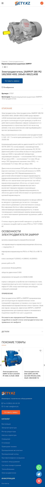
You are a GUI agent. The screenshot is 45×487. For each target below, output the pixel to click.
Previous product (2, 67)
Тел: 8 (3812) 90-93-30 (11, 403)
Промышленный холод (10, 454)
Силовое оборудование (11, 462)
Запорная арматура (9, 428)
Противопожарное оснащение (13, 458)
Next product (7, 67)
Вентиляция (6, 424)
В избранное (9, 87)
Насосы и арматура (9, 435)
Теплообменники (8, 469)
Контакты (5, 483)
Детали (5, 331)
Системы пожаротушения (11, 465)
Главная (4, 61)
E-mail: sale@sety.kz (10, 406)
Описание (7, 108)
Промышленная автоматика (12, 450)
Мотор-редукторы (9, 431)
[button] (12, 80)
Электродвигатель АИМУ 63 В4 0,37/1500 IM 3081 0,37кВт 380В (11, 374)
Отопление (6, 443)
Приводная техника (9, 446)
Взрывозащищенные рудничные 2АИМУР (17, 64)
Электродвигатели (16, 61)
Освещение (6, 439)
